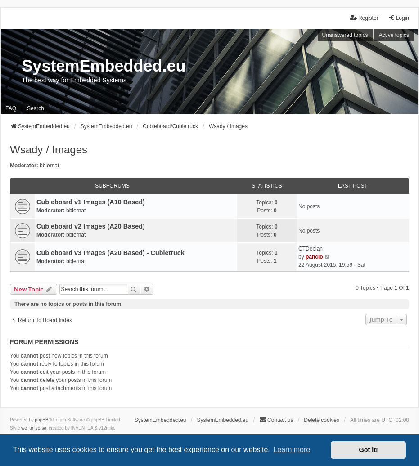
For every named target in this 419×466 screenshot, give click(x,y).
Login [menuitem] (398, 17)
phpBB (42, 419)
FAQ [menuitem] (10, 108)
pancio (314, 257)
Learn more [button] (291, 449)
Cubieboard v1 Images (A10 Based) (90, 202)
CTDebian (310, 249)
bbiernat (49, 165)
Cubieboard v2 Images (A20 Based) (90, 226)
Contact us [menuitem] (276, 420)
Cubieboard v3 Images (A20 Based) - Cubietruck (110, 252)
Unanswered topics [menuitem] (345, 35)
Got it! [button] (368, 449)
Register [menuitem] (364, 17)
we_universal (34, 428)
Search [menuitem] (35, 108)
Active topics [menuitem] (394, 35)
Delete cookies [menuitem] (321, 420)
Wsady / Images (48, 149)
